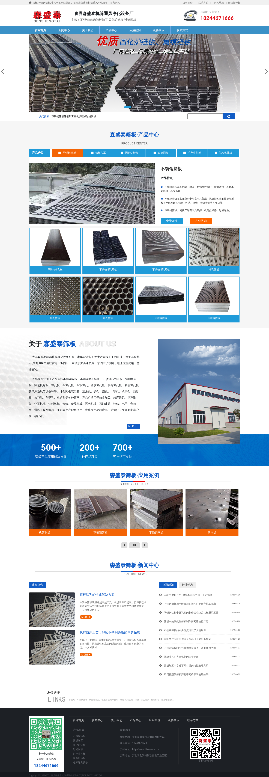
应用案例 (135, 30)
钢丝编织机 (94, 699)
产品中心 (111, 30)
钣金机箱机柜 (126, 699)
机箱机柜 (155, 699)
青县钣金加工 (167, 699)
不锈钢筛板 (58, 116)
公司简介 (188, 2)
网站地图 (219, 2)
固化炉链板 (80, 116)
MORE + (85, 617)
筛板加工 (69, 116)
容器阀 (72, 699)
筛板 (137, 699)
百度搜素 (145, 699)
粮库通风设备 (80, 762)
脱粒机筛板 (79, 758)
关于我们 (87, 30)
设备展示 (158, 30)
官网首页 (40, 30)
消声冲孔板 (79, 753)
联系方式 (203, 2)
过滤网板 (91, 116)
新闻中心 (64, 30)
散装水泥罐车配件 (109, 699)
